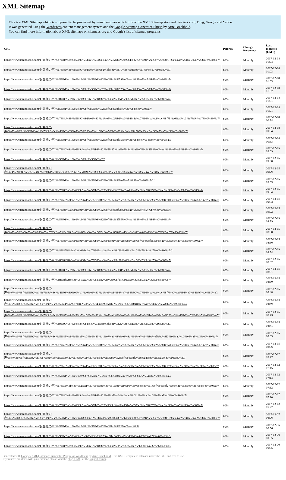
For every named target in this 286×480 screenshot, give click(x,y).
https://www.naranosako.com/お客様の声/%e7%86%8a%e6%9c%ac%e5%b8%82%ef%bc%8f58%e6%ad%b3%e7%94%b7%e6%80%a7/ (87, 209)
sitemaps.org (97, 31)
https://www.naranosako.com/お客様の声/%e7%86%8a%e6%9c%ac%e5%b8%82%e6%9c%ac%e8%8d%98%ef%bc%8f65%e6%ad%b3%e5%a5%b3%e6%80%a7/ (103, 240)
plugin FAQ (74, 458)
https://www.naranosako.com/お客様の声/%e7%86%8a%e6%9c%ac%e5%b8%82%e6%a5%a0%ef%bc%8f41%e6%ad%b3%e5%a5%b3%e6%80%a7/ (95, 395)
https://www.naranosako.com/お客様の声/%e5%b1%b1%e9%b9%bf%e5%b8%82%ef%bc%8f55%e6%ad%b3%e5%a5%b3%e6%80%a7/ (87, 219)
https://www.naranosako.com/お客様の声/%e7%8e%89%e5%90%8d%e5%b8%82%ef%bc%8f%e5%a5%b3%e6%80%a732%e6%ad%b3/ (87, 445)
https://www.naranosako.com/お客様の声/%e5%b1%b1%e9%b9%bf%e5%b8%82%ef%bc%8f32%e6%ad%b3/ (71, 426)
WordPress (54, 27)
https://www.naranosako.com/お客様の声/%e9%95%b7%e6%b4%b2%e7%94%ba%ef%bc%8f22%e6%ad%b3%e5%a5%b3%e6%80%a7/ (87, 323)
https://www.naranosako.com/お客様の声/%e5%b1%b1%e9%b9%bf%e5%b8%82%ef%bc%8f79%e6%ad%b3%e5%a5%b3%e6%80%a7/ (87, 79)
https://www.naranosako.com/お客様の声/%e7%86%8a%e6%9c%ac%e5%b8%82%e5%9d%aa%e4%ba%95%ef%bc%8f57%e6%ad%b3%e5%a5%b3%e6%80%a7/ (103, 405)
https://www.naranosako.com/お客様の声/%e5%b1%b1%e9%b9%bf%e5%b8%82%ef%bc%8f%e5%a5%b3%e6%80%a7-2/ (79, 180)
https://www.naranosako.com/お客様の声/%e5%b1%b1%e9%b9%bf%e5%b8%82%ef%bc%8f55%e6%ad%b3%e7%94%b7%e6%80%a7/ (87, 139)
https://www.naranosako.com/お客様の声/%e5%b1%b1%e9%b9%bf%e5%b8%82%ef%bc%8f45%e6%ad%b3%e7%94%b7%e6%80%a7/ (87, 375)
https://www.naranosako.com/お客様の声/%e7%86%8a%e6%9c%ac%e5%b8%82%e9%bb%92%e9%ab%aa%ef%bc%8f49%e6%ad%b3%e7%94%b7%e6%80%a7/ (103, 190)
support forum (97, 458)
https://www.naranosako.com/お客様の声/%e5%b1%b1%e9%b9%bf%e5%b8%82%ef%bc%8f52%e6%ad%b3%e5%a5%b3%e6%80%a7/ (87, 89)
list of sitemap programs (143, 31)
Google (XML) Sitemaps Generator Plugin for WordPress (54, 455)
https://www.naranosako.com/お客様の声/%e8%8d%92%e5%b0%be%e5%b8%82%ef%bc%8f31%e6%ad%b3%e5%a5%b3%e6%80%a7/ (87, 269)
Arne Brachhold (179, 27)
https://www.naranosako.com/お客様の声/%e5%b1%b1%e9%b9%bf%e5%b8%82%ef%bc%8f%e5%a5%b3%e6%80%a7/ (78, 108)
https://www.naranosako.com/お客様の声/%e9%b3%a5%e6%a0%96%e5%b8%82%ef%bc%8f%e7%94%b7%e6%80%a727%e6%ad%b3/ (87, 436)
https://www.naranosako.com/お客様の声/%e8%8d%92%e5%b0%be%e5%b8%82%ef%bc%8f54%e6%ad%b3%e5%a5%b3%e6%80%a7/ (87, 98)
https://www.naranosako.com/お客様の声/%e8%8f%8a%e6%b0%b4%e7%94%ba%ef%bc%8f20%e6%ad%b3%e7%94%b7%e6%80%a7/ (87, 260)
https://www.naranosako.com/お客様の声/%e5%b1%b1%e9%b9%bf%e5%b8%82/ (54, 159)
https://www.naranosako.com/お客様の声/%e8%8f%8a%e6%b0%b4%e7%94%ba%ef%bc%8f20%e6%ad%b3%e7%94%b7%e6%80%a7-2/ (88, 250)
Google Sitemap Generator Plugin (139, 27)
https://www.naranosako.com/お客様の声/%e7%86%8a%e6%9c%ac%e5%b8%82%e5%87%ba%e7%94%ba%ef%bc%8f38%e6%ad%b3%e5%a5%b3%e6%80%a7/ (103, 149)
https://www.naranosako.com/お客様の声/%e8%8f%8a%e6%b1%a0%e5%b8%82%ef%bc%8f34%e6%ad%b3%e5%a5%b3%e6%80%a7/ (87, 279)
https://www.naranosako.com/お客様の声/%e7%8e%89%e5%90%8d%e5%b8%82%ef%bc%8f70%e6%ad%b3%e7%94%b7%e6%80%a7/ (87, 69)
